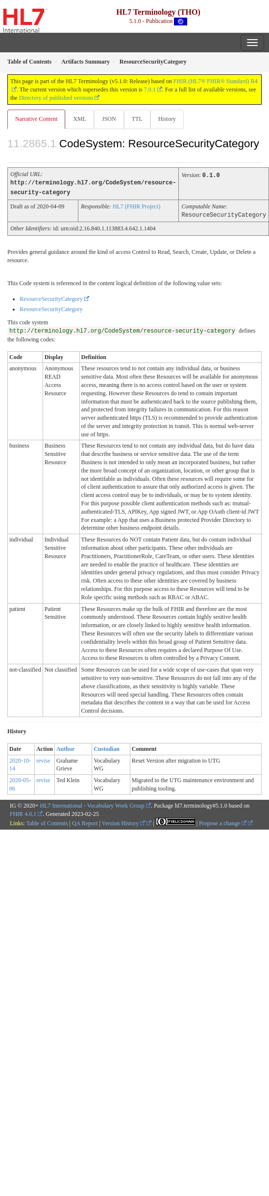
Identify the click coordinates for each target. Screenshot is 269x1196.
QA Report (85, 821)
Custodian (107, 747)
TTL (137, 118)
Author (65, 747)
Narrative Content (36, 118)
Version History (124, 821)
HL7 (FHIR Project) (136, 205)
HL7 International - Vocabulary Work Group (92, 804)
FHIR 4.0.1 (23, 812)
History (167, 118)
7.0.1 (150, 89)
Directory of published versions (56, 97)
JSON (109, 118)
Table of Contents (47, 821)
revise (43, 759)
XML (79, 118)
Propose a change (222, 821)
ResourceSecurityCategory (51, 297)
